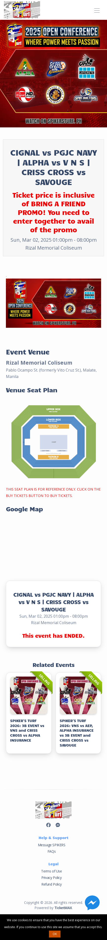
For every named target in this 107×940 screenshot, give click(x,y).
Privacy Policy (51, 877)
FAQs (51, 851)
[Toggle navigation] (97, 9)
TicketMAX (63, 907)
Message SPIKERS (51, 845)
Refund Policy (51, 884)
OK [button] (55, 934)
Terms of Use (51, 871)
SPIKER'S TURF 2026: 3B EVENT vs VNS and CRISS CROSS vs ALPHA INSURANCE (27, 730)
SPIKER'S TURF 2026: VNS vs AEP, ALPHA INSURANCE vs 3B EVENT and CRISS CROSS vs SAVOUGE (77, 732)
